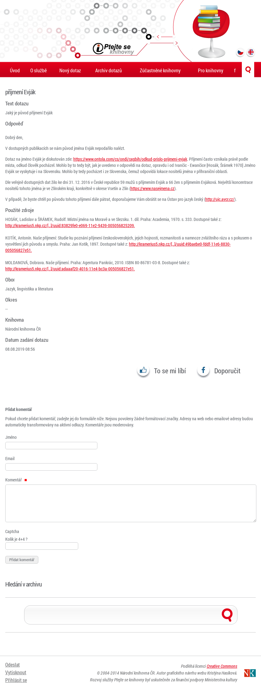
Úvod (15, 70)
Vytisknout (15, 672)
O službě (38, 70)
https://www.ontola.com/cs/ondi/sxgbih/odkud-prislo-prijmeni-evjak (130, 159)
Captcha (12, 531)
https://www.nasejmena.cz (152, 188)
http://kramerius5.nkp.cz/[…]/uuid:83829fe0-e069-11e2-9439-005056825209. (70, 225)
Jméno (11, 437)
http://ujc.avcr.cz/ (219, 199)
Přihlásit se (16, 680)
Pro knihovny (210, 70)
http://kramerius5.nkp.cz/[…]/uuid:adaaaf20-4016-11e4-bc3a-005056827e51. (70, 269)
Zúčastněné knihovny (160, 70)
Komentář (16, 480)
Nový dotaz (70, 70)
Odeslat (12, 664)
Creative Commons (222, 666)
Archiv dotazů (108, 70)
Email (10, 458)
